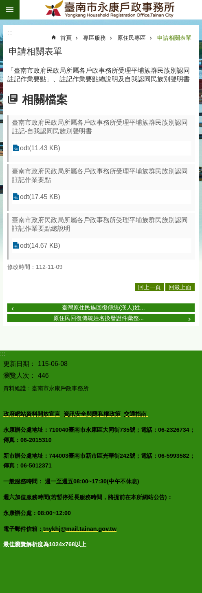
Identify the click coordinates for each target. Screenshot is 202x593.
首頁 (66, 38)
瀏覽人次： (19, 375)
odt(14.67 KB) (40, 245)
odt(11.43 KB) (40, 148)
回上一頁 (149, 287)
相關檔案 (45, 99)
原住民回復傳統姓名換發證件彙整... (98, 318)
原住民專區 (131, 38)
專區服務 (94, 38)
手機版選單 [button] (10, 9)
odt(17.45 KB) (40, 196)
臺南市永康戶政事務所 (111, 9)
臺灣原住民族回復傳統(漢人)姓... (103, 307)
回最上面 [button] (180, 287)
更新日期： (19, 363)
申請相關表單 (174, 38)
